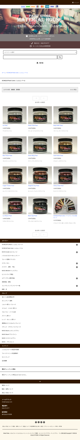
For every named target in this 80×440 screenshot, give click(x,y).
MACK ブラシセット (8, 342)
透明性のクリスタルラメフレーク (11, 323)
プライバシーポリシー (49, 426)
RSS (56, 426)
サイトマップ (5, 357)
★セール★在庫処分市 (8, 297)
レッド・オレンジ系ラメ (9, 319)
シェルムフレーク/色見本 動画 (10, 349)
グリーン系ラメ (6, 315)
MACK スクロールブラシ (9, 338)
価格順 (13, 89)
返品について (26, 426)
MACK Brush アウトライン (9, 334)
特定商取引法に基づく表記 (36, 426)
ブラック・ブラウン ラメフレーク (11, 327)
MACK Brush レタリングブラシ (10, 330)
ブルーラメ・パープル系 (9, 312)
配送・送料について (17, 426)
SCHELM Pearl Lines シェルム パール (17, 72)
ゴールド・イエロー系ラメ (9, 308)
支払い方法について (7, 426)
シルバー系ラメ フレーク (9, 304)
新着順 (18, 89)
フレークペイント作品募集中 (10, 353)
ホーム (4, 72)
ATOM (60, 426)
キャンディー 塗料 (7, 300)
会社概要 (4, 360)
